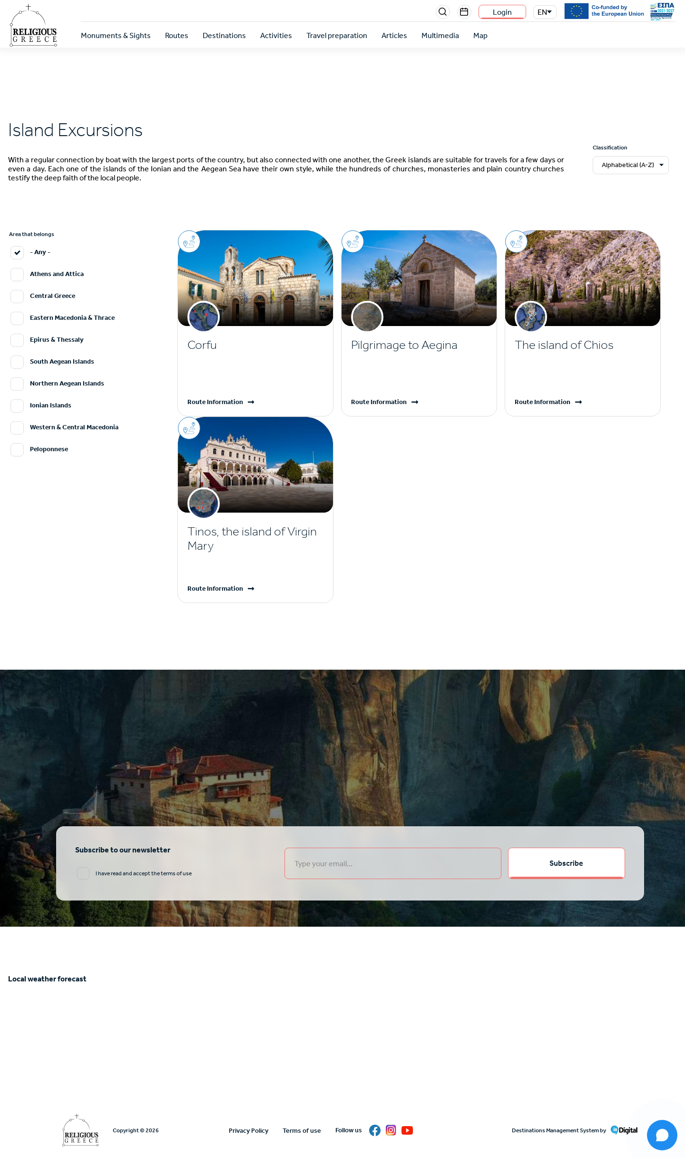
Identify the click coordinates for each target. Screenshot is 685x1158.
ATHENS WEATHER (342, 1029)
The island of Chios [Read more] (564, 344)
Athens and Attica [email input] (57, 274)
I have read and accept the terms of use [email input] (144, 873)
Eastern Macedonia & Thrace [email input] (72, 318)
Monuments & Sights (116, 35)
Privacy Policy (248, 1131)
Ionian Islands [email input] (50, 405)
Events (464, 12)
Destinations (224, 35)
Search (443, 12)
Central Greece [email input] (52, 296)
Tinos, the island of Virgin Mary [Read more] (252, 538)
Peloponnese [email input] (49, 449)
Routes (176, 35)
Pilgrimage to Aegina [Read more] (404, 344)
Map (480, 35)
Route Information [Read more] (215, 402)
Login (502, 12)
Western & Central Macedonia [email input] (74, 427)
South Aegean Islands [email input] (62, 361)
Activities (276, 35)
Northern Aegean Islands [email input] (67, 383)
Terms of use (302, 1131)
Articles (394, 35)
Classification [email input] (610, 147)
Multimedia (440, 35)
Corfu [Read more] (202, 344)
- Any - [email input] (40, 252)
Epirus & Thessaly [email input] (57, 340)
